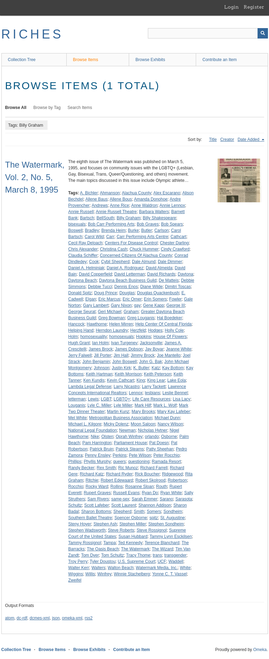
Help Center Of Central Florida (163, 324)
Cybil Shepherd (115, 261)
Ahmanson (110, 193)
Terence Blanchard (162, 542)
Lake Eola (176, 380)
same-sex (120, 499)
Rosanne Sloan (139, 486)
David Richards (161, 274)
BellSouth (105, 218)
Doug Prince (105, 292)
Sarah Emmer (144, 499)
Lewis (93, 399)
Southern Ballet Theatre (90, 517)
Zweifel (75, 580)
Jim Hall (121, 355)
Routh (161, 486)
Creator (227, 139)
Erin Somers (155, 299)
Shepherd (123, 511)
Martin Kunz (118, 411)
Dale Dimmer (170, 261)
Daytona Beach (82, 280)
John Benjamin (96, 361)
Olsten (107, 436)
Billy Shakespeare (159, 218)
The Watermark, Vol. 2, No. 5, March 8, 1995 (35, 177)
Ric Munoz (128, 467)
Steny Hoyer (79, 524)
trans (157, 555)
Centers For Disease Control (131, 242)
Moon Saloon (143, 424)
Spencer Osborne (131, 517)
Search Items (80, 107)
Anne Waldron (144, 205)
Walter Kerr (78, 567)
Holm (73, 336)
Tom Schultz (112, 555)
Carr (110, 236)
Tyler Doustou (103, 561)
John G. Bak (150, 361)
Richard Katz (92, 474)
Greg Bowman (111, 317)
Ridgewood (172, 474)
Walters (98, 567)
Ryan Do (150, 492)
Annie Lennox (172, 205)
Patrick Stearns (130, 449)
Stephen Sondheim (166, 524)
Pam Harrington (96, 442)
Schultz (75, 505)
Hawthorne (97, 324)
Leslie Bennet (175, 392)
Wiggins (75, 574)
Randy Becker (81, 467)
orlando (152, 436)
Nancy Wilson (170, 424)
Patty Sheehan (160, 449)
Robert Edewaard (117, 480)
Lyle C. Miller (99, 405)
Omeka (260, 649)
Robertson (177, 480)
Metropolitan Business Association (120, 417)
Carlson (161, 230)
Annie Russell (81, 211)
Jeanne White (178, 349)
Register (254, 7)
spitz (153, 517)
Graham (131, 311)
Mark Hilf (143, 405)
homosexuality (93, 336)
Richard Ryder (119, 474)
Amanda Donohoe (151, 199)
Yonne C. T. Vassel (169, 574)
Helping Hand (81, 330)
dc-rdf (22, 618)
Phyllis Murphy (97, 461)
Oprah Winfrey (129, 436)
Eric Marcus (109, 299)
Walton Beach (120, 567)
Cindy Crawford (175, 249)
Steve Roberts (121, 530)
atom (10, 618)
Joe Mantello (168, 355)
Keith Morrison (128, 374)
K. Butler (141, 367)
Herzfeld (138, 330)
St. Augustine (172, 517)
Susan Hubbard (132, 536)
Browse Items (85, 59)
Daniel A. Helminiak (86, 267)
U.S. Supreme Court (136, 561)
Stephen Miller (132, 524)
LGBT (106, 399)
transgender (175, 555)
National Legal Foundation (92, 430)
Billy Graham (129, 218)
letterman (77, 399)
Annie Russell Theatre (116, 211)
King (140, 380)
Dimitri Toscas (178, 286)
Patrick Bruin (102, 449)
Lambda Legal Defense (89, 386)
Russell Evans (126, 492)
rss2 (89, 618)
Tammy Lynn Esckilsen (171, 536)
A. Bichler (89, 193)
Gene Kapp (153, 305)
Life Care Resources (151, 399)
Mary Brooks (143, 411)
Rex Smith (106, 467)
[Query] (208, 33)
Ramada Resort (166, 461)
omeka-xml (72, 618)
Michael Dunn (167, 417)
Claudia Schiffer (83, 255)
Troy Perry (78, 561)
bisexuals (77, 224)
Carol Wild (94, 236)
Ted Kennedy (130, 542)
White (185, 567)
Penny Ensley (97, 455)
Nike (95, 436)
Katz (156, 367)
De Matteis (168, 280)
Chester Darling (174, 242)
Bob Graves (148, 224)
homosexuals (121, 336)
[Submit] (263, 33)
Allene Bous (121, 199)
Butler (146, 230)
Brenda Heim (113, 230)
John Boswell (124, 361)
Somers (154, 511)
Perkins (120, 455)
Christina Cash (113, 249)
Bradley (92, 230)
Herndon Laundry (112, 330)
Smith (139, 511)
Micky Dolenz (116, 424)
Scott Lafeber (96, 505)
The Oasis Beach (103, 549)
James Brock (100, 349)
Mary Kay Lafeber (173, 411)
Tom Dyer (90, 555)
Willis (90, 574)
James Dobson (129, 349)
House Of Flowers (170, 336)
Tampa (109, 542)
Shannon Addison (154, 505)
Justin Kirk (121, 367)
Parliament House (130, 442)
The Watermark (135, 549)
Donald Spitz (80, 292)
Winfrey (105, 574)
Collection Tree (22, 59)
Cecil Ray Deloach (85, 242)
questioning (138, 461)
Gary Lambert (95, 305)
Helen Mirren (121, 324)
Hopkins (143, 336)
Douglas (127, 292)
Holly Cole (174, 330)
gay (137, 305)
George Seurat (82, 311)
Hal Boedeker (169, 317)
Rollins (116, 486)
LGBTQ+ (122, 399)
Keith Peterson (157, 374)
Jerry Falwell (80, 355)
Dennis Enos (126, 286)
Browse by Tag (47, 107)
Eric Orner (132, 299)
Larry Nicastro (127, 386)
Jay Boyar (154, 349)
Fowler (175, 299)
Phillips (75, 461)
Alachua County (136, 193)
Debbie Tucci (100, 286)
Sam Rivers (98, 499)
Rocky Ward (97, 486)
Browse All (16, 107)
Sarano (166, 499)
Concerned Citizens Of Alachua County (136, 255)
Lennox (135, 392)
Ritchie (92, 480)
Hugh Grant (79, 342)
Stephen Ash (105, 524)
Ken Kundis (93, 380)
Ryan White (171, 492)
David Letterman (129, 274)
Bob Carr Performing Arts (111, 224)
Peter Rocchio (166, 455)
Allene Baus (96, 199)
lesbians (152, 392)
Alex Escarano (166, 193)
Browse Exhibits (150, 59)
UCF (162, 561)
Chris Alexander (83, 249)
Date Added (248, 139)
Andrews (100, 205)
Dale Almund (143, 261)
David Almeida (159, 267)
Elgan (90, 299)
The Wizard (162, 549)
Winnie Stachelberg (132, 574)
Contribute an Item (219, 59)
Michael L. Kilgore (84, 424)
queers (119, 461)
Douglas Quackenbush (158, 292)
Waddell (175, 561)
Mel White (77, 417)
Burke (133, 230)
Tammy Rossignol (84, 542)
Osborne (169, 436)
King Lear (156, 380)
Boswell (75, 230)
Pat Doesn (159, 442)
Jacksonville (151, 342)
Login (231, 7)
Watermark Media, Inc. (156, 567)
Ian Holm (100, 342)
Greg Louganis (141, 317)
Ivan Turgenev (124, 342)
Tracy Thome (138, 555)
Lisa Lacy (182, 399)
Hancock (76, 324)
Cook (94, 261)
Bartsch (87, 218)
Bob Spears (172, 224)
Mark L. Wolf (165, 405)
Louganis (76, 405)
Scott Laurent (123, 505)
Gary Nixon (121, 305)
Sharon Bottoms (96, 511)
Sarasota (183, 499)
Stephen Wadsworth (87, 530)
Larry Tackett (154, 386)
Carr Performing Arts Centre (142, 236)
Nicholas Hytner (152, 430)
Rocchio (75, 486)
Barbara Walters (154, 211)
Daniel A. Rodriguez (125, 267)
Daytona (185, 274)
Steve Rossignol (152, 530)
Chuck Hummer (143, 249)
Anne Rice (119, 205)
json (56, 618)
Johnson (101, 367)
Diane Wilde (151, 286)
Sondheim (172, 511)
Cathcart (178, 236)
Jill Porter (102, 355)
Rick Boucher (147, 474)
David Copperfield (95, 274)
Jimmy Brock (143, 355)
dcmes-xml (40, 618)
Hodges (155, 330)
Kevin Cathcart (120, 380)
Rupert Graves (97, 492)
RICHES (32, 34)
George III (175, 305)
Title (213, 139)
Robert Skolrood (150, 480)
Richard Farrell (154, 467)
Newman (127, 430)
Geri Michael (109, 311)
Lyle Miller (123, 405)
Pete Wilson (140, 455)
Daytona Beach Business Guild (127, 280)
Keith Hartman (99, 374)
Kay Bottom (173, 367)
